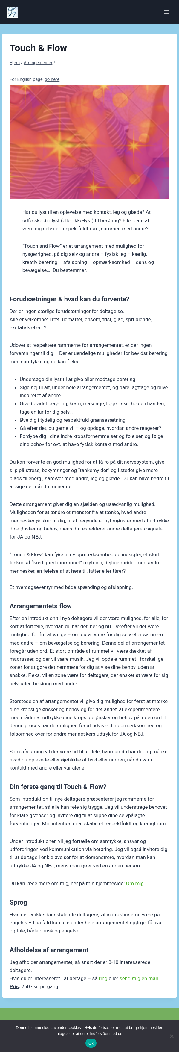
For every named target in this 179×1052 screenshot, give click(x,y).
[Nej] (172, 1036)
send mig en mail (139, 978)
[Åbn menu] (166, 11)
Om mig (135, 883)
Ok (91, 1043)
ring (103, 978)
